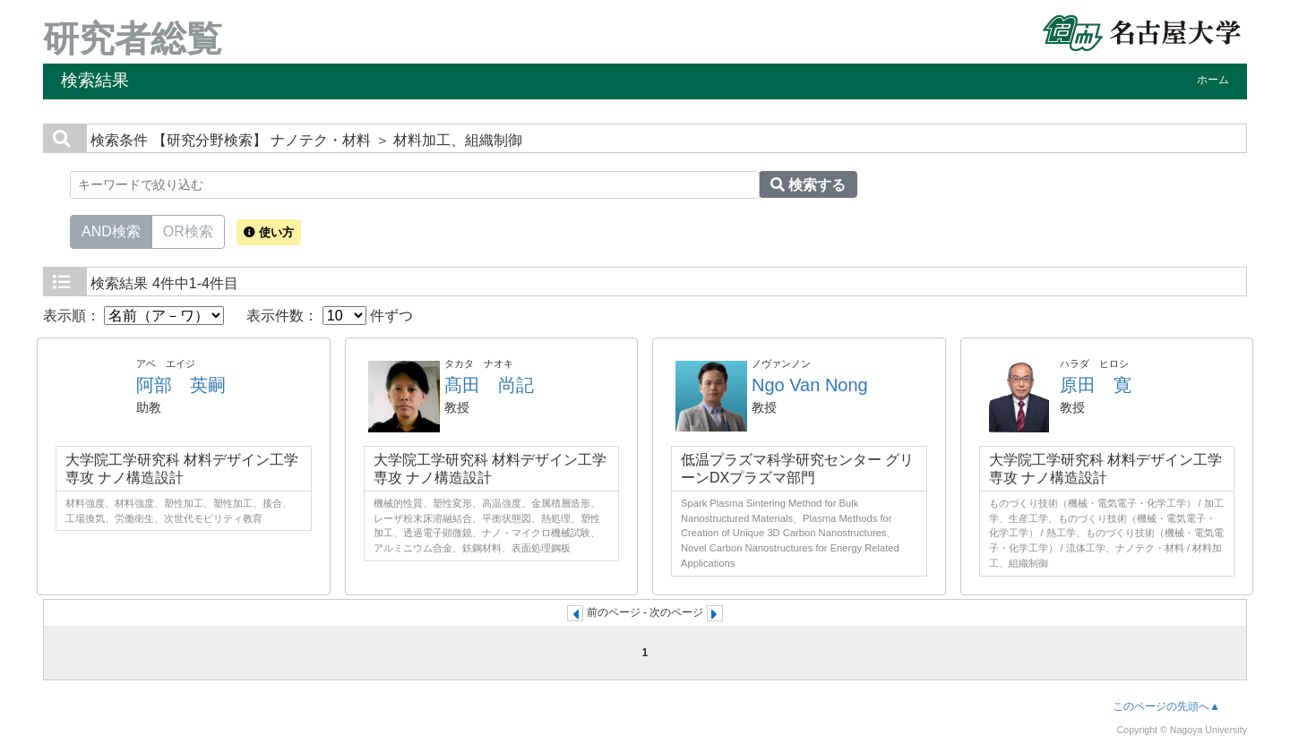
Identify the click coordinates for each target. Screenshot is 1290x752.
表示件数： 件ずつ (329, 315)
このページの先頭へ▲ (1166, 706)
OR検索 (188, 230)
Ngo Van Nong (810, 385)
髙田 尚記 (489, 385)
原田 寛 (1095, 385)
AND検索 (111, 230)
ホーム (1213, 79)
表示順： (133, 315)
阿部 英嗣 (181, 385)
